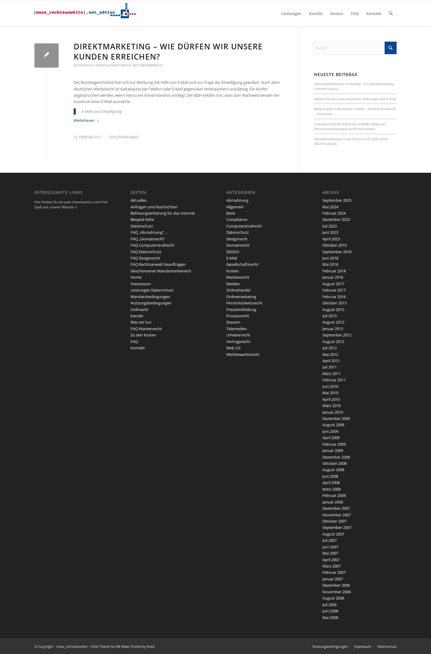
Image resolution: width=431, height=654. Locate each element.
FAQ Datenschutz (145, 251)
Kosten (232, 271)
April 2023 (331, 239)
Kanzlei (136, 315)
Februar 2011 (334, 380)
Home (136, 277)
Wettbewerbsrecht (148, 65)
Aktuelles (138, 200)
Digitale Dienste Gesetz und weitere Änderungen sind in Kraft (355, 99)
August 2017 (333, 283)
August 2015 (333, 309)
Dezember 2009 (336, 418)
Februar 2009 (334, 444)
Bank (230, 213)
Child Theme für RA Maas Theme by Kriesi (122, 646)
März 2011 (331, 373)
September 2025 (336, 200)
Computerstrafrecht (244, 226)
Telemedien (236, 328)
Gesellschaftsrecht (242, 264)
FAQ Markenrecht (146, 328)
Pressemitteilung (241, 309)
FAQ (134, 341)
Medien (233, 283)
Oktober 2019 (334, 245)
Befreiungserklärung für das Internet (162, 213)
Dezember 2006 (336, 585)
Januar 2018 (332, 277)
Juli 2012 (329, 347)
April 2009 (331, 437)
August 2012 (333, 341)
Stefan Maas (127, 137)
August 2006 (333, 598)
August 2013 (333, 322)
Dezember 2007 (336, 508)
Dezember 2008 (336, 457)
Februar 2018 (334, 271)
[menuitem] (291, 13)
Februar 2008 (334, 495)
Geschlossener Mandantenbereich (160, 271)
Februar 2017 (334, 290)
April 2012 (331, 360)
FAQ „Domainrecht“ (147, 239)
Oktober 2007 (334, 521)
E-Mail (231, 258)
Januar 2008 (332, 502)
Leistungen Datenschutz (152, 290)
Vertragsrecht (238, 341)
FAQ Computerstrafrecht (152, 245)
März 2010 (331, 405)
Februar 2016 (334, 296)
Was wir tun (140, 322)
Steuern (233, 322)
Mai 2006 (330, 617)
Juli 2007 (329, 540)
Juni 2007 (330, 547)
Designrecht (237, 239)
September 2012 (336, 335)
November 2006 (336, 591)
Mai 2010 (330, 392)
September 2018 (336, 251)
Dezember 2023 (336, 219)
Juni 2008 (330, 476)
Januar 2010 (332, 412)
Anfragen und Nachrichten (153, 207)
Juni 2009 (330, 431)
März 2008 (331, 489)
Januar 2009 (332, 450)
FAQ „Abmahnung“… (148, 232)
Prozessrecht (237, 315)
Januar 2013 (332, 328)
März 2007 (331, 566)
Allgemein (235, 207)
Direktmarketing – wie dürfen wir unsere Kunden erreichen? (168, 51)
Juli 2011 (329, 367)
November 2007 (336, 515)
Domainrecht (238, 245)
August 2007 (333, 534)
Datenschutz (84, 65)
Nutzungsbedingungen (151, 303)
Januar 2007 (332, 579)
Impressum (140, 283)
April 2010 (331, 399)
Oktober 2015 (334, 303)
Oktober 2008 (334, 463)
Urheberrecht (238, 335)
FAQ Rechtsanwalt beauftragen (158, 264)
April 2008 (331, 482)
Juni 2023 (330, 232)
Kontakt (137, 347)
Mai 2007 (330, 553)
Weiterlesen (86, 120)
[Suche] (391, 13)
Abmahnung (237, 200)
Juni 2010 (330, 386)
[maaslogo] (85, 13)
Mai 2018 (330, 264)
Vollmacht (139, 309)
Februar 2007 (334, 572)
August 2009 (333, 424)
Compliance (236, 219)
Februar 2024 (334, 213)
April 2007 (331, 559)
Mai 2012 (330, 354)
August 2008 (333, 469)
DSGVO (232, 251)
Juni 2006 (330, 611)
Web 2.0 (233, 347)
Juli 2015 (329, 315)
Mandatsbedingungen (150, 296)
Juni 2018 (330, 258)
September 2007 (336, 527)
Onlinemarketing (241, 296)
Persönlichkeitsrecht (113, 65)
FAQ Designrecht (145, 258)
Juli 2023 (329, 226)
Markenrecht (237, 277)
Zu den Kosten (143, 335)
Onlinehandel (238, 290)
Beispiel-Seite (142, 219)
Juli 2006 (329, 604)
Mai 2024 (330, 207)
